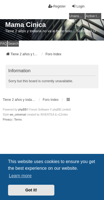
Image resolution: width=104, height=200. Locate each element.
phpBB (22, 109)
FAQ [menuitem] (3, 44)
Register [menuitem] (57, 6)
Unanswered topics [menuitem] (77, 16)
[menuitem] (7, 119)
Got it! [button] (31, 190)
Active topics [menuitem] (93, 16)
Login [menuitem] (78, 6)
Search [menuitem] (13, 44)
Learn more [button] (20, 175)
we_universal (18, 114)
